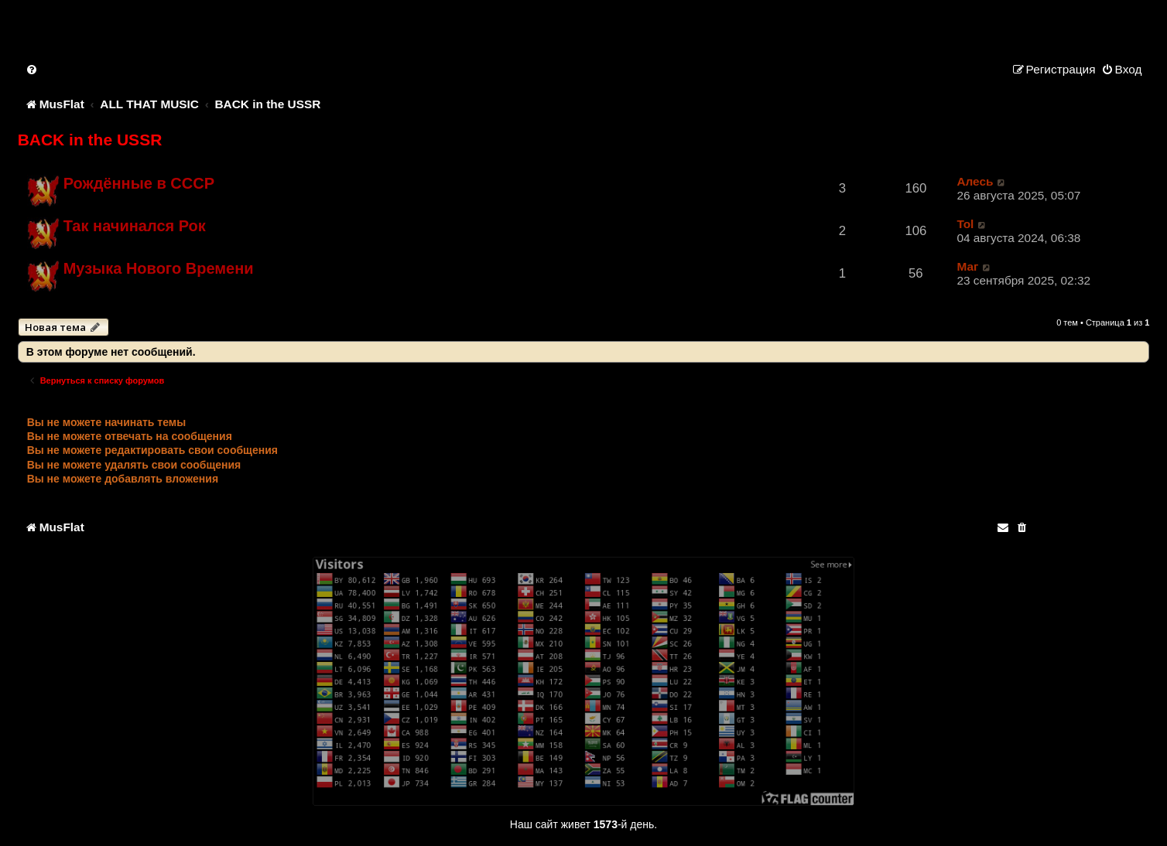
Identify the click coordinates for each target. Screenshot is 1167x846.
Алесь (975, 181)
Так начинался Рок (134, 225)
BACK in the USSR (90, 139)
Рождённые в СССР (138, 183)
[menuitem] (32, 69)
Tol (965, 223)
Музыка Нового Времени (158, 268)
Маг (967, 266)
